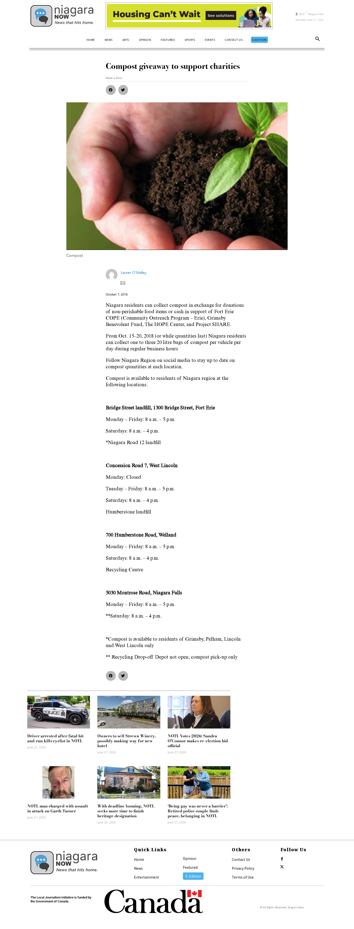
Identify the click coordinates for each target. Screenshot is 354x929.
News (138, 868)
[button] (318, 40)
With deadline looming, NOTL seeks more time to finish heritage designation (125, 811)
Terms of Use (243, 877)
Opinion (189, 858)
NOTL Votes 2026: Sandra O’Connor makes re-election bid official (198, 741)
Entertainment (146, 877)
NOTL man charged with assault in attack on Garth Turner (57, 808)
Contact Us (241, 859)
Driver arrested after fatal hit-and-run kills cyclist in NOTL (56, 738)
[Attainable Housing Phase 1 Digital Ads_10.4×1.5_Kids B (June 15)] (189, 16)
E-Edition (193, 876)
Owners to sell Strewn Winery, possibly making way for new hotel (126, 741)
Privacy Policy (243, 868)
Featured (190, 867)
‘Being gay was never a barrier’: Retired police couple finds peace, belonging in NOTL (198, 811)
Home (139, 859)
